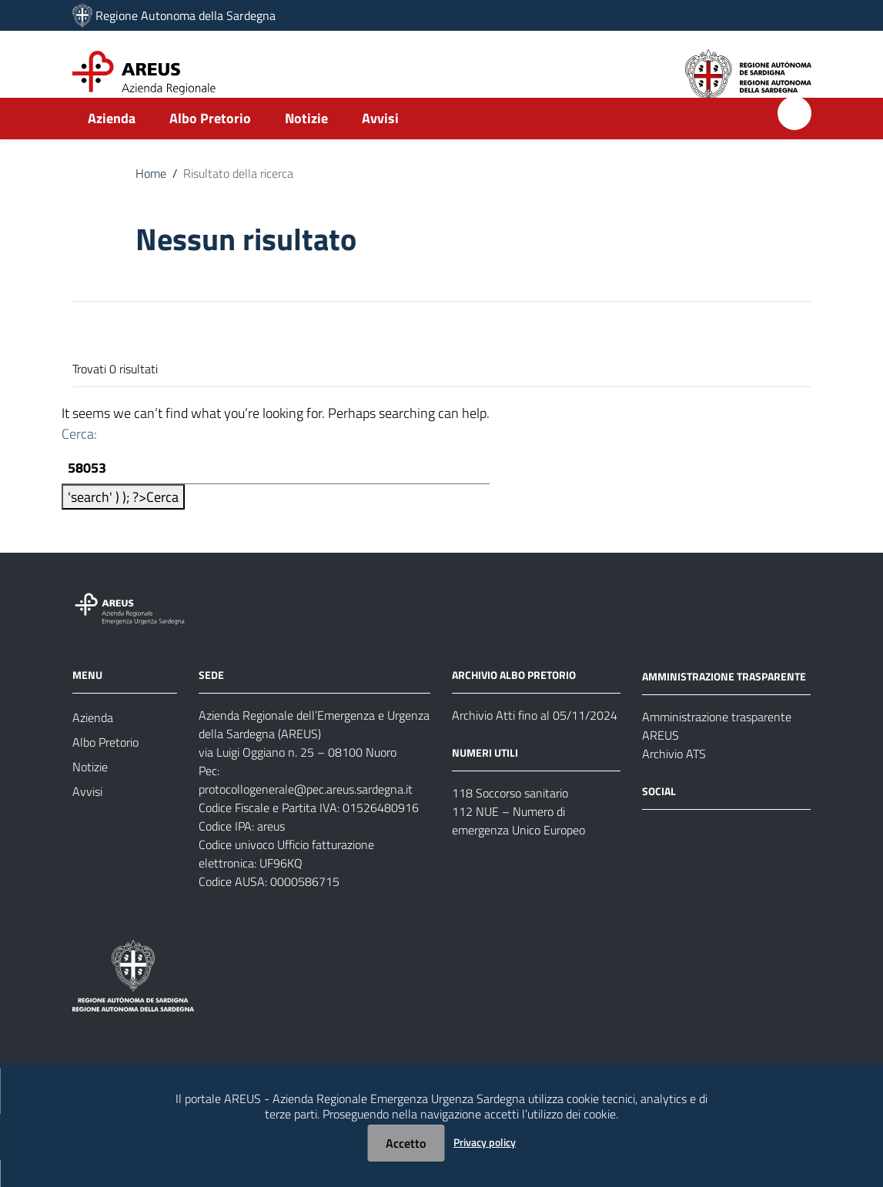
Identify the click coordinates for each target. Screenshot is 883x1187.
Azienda (111, 143)
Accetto (406, 1143)
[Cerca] (794, 138)
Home (150, 198)
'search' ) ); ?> (123, 523)
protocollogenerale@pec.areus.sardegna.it (306, 816)
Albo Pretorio (210, 143)
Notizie (306, 143)
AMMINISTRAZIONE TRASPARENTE (724, 703)
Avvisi (380, 143)
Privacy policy (484, 1142)
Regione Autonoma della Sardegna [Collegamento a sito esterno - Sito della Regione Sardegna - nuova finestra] (185, 15)
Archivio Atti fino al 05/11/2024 (534, 742)
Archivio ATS (674, 780)
